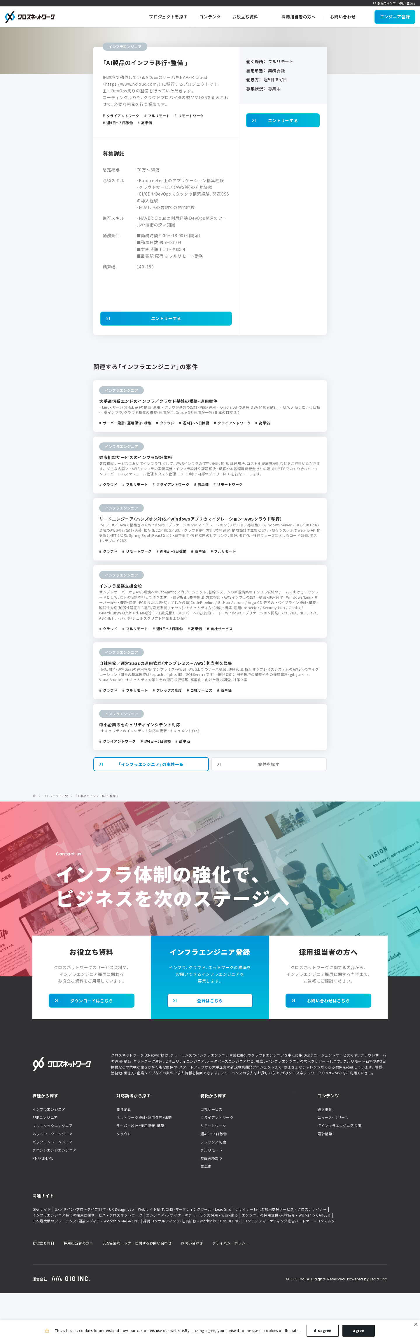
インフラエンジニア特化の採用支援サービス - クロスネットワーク (87, 1263)
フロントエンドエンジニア (54, 1197)
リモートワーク (213, 1173)
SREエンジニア (45, 1165)
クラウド (123, 1181)
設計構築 (325, 1181)
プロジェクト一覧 (55, 843)
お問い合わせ (192, 1290)
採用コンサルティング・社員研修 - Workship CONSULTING (191, 1268)
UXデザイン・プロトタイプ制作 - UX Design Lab (94, 1257)
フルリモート (211, 1197)
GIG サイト (41, 1257)
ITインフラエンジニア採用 (339, 1173)
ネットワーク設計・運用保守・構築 (144, 1165)
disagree (322, 1331)
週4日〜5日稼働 (213, 1181)
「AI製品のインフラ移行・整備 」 (97, 843)
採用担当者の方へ (78, 1290)
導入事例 (325, 1156)
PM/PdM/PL (42, 1205)
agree (358, 1331)
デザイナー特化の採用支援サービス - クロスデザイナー (281, 1257)
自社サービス (211, 1156)
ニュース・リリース (333, 1165)
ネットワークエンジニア (52, 1181)
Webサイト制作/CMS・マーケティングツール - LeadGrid (184, 1257)
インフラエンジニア (48, 1156)
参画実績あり (211, 1205)
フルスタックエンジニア (52, 1173)
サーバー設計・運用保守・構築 (140, 1173)
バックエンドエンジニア (52, 1189)
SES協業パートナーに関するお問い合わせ (137, 1290)
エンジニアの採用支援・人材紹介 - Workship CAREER (286, 1263)
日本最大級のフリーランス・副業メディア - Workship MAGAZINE (85, 1268)
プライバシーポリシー (230, 1290)
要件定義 (123, 1156)
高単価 (205, 1214)
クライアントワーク (216, 1165)
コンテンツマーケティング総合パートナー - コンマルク (289, 1268)
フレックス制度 (213, 1189)
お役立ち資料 (43, 1290)
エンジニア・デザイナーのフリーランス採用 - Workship (192, 1263)
